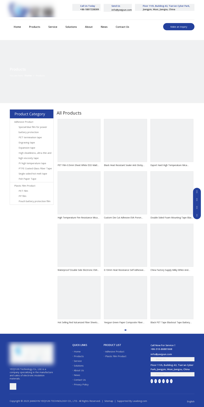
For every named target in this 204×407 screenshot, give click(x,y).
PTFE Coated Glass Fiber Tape (35, 168)
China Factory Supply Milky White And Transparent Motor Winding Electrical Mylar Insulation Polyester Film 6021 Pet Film (170, 270)
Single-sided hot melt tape (33, 173)
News (77, 375)
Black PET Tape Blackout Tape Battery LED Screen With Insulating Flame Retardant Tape (170, 322)
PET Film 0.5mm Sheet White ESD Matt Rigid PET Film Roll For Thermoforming (77, 165)
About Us (79, 370)
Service (78, 360)
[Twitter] (159, 381)
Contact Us (80, 379)
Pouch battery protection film (34, 201)
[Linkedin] (155, 381)
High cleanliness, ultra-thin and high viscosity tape (35, 155)
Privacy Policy (81, 384)
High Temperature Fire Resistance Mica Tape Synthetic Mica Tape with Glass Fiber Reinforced (79, 217)
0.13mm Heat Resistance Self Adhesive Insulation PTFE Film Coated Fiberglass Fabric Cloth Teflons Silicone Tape (123, 270)
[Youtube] (163, 381)
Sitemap (108, 400)
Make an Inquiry (178, 26)
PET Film (23, 190)
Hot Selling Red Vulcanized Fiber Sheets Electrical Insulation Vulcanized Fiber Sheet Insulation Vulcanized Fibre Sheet (79, 322)
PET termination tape (30, 137)
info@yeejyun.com (121, 9)
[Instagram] (167, 381)
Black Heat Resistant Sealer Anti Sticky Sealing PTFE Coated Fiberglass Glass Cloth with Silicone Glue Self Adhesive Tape (123, 165)
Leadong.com (140, 400)
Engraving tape (27, 142)
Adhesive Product (23, 121)
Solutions (79, 365)
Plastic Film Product (24, 185)
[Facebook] (152, 381)
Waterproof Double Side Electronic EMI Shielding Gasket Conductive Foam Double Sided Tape (77, 270)
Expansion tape (27, 147)
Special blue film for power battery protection (33, 129)
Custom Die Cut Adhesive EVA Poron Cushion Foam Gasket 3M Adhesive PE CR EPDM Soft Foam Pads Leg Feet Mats (125, 217)
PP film (22, 196)
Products (79, 356)
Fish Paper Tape (27, 178)
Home (77, 351)
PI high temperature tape (32, 163)
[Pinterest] (171, 381)
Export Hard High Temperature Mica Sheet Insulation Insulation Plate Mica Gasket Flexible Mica (169, 165)
